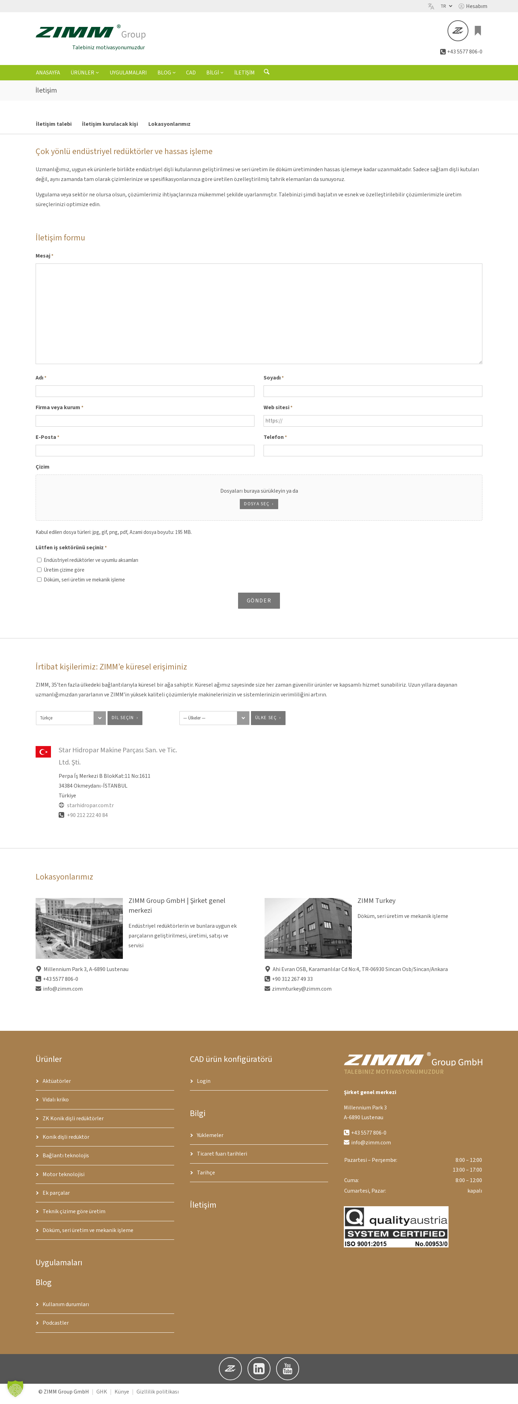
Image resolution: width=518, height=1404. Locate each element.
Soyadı (274, 382)
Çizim (43, 471)
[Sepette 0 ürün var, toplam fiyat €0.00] (478, 33)
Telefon (275, 441)
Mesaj (44, 260)
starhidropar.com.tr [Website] (86, 809)
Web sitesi (278, 411)
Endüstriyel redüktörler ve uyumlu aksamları (91, 564)
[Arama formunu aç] (266, 77)
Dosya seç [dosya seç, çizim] (256, 508)
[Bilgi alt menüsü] (222, 76)
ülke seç (266, 721)
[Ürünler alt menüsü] (97, 76)
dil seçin (123, 721)
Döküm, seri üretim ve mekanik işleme (84, 583)
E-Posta (47, 441)
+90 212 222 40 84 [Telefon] (83, 819)
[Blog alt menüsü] (174, 76)
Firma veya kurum (59, 411)
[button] (473, 6)
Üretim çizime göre (64, 574)
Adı (41, 382)
